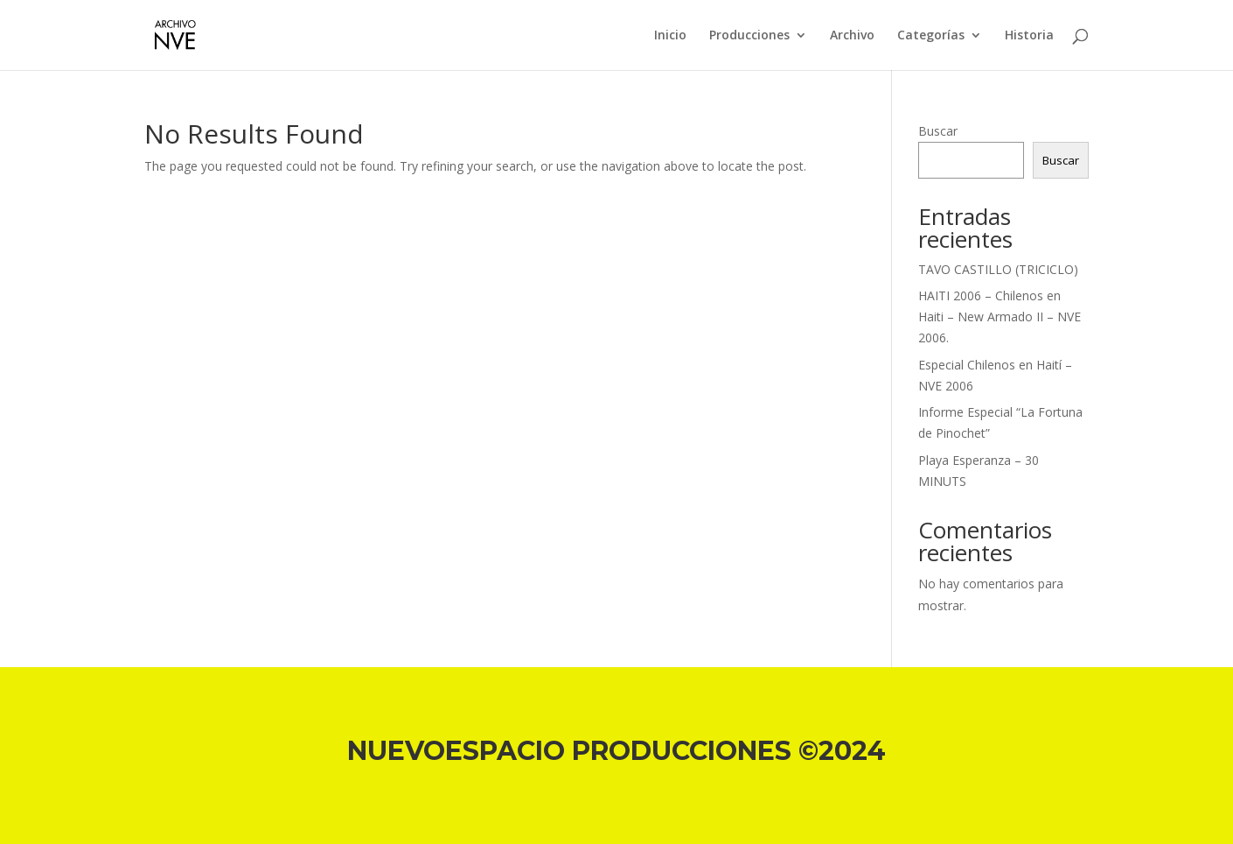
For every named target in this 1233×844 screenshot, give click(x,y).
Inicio (670, 36)
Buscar (938, 131)
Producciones (749, 36)
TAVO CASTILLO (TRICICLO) (998, 269)
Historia (1029, 36)
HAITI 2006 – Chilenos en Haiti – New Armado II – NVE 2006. (999, 316)
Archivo (852, 36)
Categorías (931, 36)
